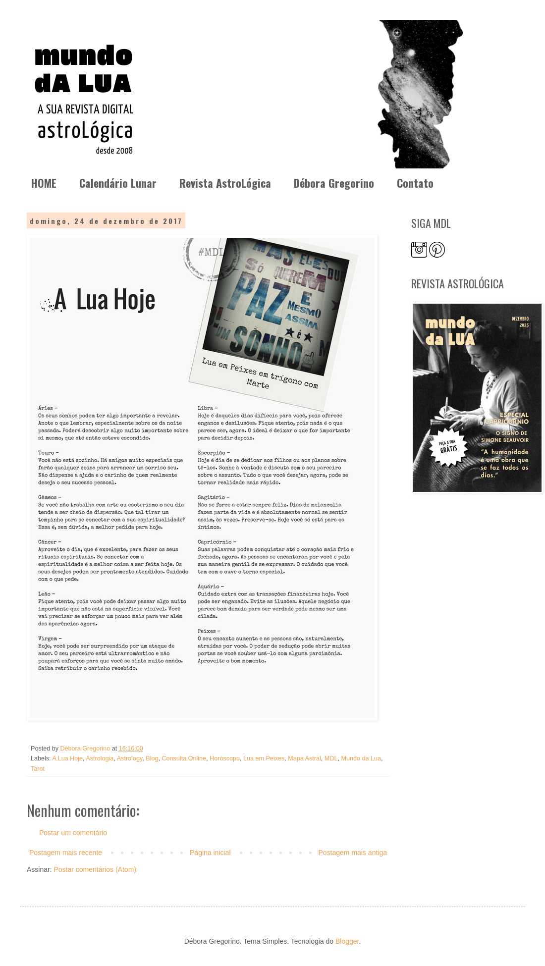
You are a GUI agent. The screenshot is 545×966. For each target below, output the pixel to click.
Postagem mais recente (65, 853)
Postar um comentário (73, 833)
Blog (152, 758)
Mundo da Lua (361, 758)
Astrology (130, 758)
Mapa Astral (304, 758)
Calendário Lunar (118, 183)
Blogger (347, 941)
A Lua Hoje (67, 758)
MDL (331, 758)
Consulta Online (184, 758)
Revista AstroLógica (225, 183)
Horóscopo (225, 758)
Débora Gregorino (334, 183)
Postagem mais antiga (352, 853)
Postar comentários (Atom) (95, 869)
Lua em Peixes (263, 758)
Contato (415, 183)
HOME (43, 183)
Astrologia (99, 758)
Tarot (38, 768)
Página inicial (210, 853)
